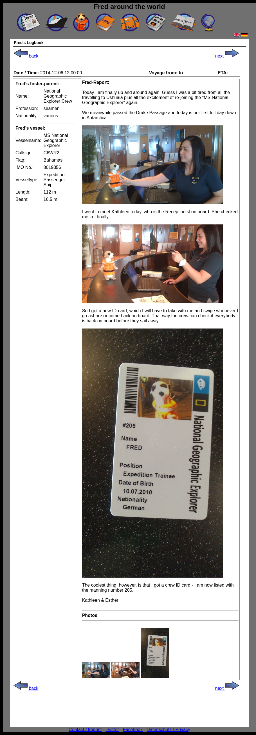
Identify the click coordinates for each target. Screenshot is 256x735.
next (227, 56)
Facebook (133, 729)
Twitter (112, 729)
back (26, 56)
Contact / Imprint (85, 729)
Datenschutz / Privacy (168, 729)
